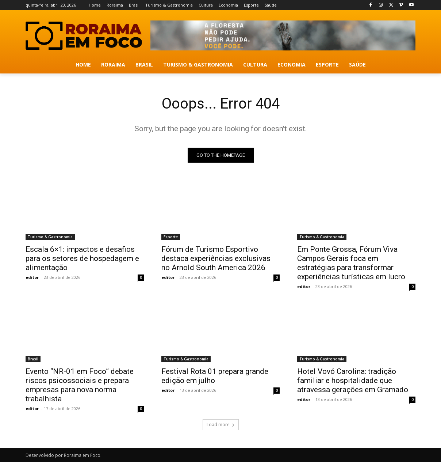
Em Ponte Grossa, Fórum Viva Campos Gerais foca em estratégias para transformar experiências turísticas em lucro (351, 263)
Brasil (33, 358)
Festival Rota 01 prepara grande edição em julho (214, 376)
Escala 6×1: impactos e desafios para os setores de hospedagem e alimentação (82, 258)
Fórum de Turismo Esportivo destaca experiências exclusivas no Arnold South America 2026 (216, 258)
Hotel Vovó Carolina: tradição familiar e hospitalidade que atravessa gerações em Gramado (352, 380)
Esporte (171, 236)
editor (32, 277)
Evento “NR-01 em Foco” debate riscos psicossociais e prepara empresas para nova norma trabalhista (80, 385)
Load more (221, 424)
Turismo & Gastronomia (50, 236)
